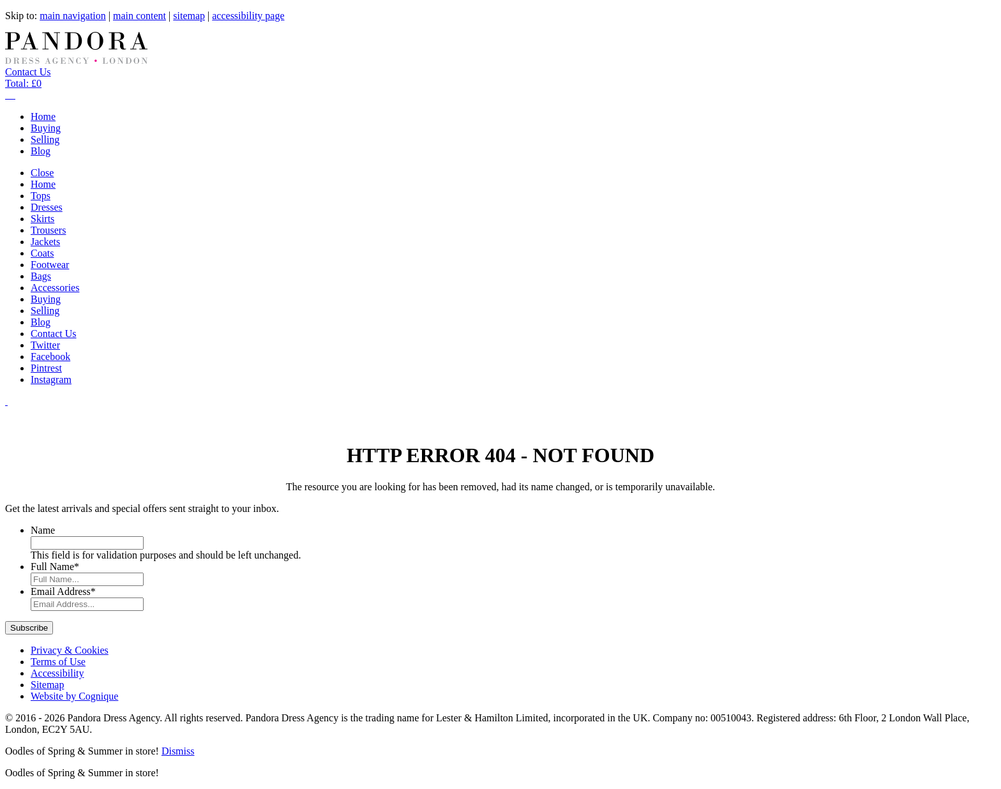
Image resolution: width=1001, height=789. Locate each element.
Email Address (63, 591)
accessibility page (248, 15)
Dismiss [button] (178, 751)
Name (43, 530)
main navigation (73, 15)
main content (139, 15)
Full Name (55, 566)
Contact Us (28, 71)
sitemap (189, 15)
